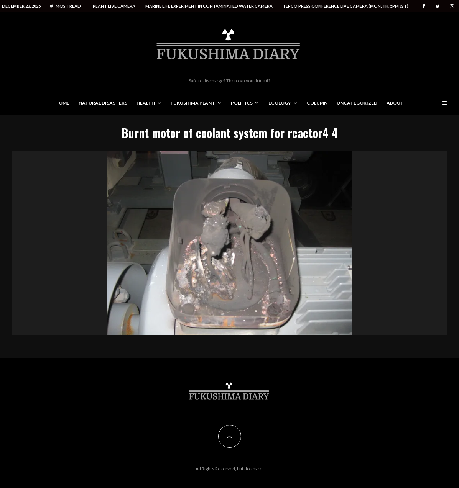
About (395, 103)
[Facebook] (423, 6)
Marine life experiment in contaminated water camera (209, 5)
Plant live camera (114, 5)
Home (62, 103)
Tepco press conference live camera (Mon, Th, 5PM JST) (345, 5)
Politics (242, 103)
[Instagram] (452, 6)
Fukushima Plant (193, 103)
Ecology (279, 103)
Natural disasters (103, 103)
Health (146, 103)
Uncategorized (357, 103)
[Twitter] (437, 6)
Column (317, 103)
